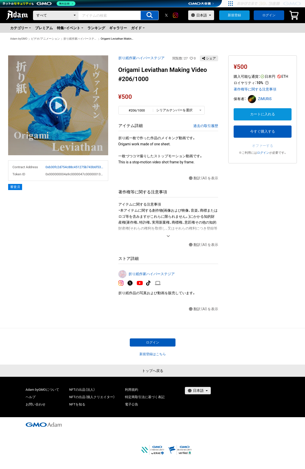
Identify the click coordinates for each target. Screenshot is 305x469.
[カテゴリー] (56, 15)
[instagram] (175, 15)
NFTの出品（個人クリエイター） (92, 397)
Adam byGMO (18, 38)
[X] (166, 15)
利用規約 (131, 390)
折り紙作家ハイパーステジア (80, 38)
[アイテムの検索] (149, 15)
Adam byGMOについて (42, 390)
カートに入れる (262, 114)
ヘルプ (31, 397)
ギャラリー (118, 28)
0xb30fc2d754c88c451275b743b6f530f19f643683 (74, 167)
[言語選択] (201, 15)
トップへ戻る (152, 371)
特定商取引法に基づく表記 (145, 397)
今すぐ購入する (262, 131)
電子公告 (131, 404)
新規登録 (234, 15)
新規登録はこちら (152, 354)
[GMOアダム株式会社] (44, 424)
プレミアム (44, 28)
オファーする (262, 146)
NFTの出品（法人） (82, 390)
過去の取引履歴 (205, 126)
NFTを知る (77, 404)
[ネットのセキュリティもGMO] (39, 3)
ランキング (96, 28)
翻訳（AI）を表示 (203, 178)
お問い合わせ (35, 404)
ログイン (269, 15)
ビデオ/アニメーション (45, 38)
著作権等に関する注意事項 (255, 89)
